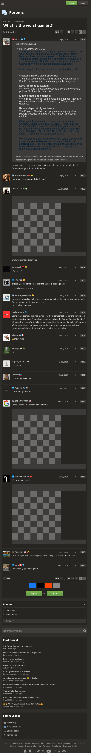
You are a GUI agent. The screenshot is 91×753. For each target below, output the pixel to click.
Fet (4, 648)
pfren (17, 39)
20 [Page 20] (76, 32)
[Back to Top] (6, 578)
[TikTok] (38, 751)
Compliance (56, 746)
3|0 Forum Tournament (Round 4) (17, 646)
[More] (56, 585)
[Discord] (64, 751)
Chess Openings (18, 21)
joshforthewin (21, 175)
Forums (6, 21)
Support (8, 743)
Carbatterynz (18, 312)
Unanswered (11, 614)
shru (17, 565)
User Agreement (63, 743)
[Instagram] (59, 751)
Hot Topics (10, 610)
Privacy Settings (16, 746)
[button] (76, 64)
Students (35, 743)
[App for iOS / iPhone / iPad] (25, 751)
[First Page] (57, 32)
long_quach (8, 655)
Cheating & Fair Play (33, 746)
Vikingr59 (16, 335)
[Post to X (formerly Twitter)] (40, 585)
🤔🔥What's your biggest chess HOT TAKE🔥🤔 (23, 704)
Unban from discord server (14, 665)
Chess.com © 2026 (70, 746)
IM (13, 39)
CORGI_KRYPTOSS (20, 401)
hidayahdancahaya (11, 674)
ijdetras (15, 375)
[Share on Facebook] (32, 585)
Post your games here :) (13, 659)
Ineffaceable (20, 476)
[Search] (44, 630)
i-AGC (17, 280)
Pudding (18, 388)
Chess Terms (18, 743)
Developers (50, 743)
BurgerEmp (8, 680)
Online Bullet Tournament (14, 691)
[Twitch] (54, 751)
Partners (46, 746)
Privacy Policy (77, 743)
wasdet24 (19, 552)
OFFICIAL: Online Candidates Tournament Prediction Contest (29, 684)
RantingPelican (22, 295)
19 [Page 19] (73, 32)
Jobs (42, 743)
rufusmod (7, 668)
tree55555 (7, 687)
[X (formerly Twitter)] (43, 751)
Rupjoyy (15, 348)
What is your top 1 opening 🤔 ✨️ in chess (21, 678)
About (27, 743)
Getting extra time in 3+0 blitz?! (16, 672)
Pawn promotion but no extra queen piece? (21, 697)
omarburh (16, 267)
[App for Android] (30, 751)
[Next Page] (84, 32)
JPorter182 (17, 189)
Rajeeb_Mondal (19, 361)
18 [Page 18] (69, 32)
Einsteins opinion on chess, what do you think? (23, 652)
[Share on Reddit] (48, 585)
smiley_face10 (9, 661)
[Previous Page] (61, 32)
